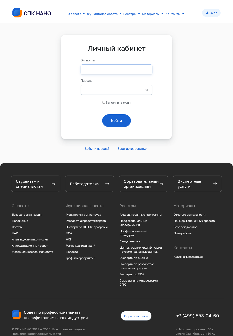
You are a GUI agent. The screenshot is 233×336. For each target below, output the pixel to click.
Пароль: (86, 81)
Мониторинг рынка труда (83, 214)
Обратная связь (136, 316)
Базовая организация (26, 214)
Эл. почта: (88, 60)
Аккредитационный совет (30, 245)
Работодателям (84, 183)
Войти (116, 120)
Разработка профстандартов (86, 221)
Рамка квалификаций (80, 245)
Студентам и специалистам (29, 184)
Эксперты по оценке (134, 258)
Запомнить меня (118, 102)
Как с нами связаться (188, 256)
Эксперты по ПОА (132, 274)
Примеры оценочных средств (194, 221)
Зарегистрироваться (133, 149)
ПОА (69, 233)
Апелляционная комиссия (30, 239)
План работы (182, 233)
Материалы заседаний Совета (32, 252)
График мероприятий (80, 258)
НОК (69, 239)
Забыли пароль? (97, 149)
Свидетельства (130, 241)
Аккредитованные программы (141, 214)
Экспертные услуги (189, 184)
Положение (20, 221)
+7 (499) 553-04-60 (197, 315)
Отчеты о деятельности (189, 214)
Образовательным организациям (141, 184)
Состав (17, 227)
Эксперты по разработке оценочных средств (137, 266)
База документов (185, 227)
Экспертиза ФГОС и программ (87, 227)
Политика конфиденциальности (36, 334)
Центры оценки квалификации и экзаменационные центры (141, 249)
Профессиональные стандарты (133, 233)
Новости (72, 252)
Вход (211, 13)
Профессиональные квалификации (133, 223)
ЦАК (15, 233)
